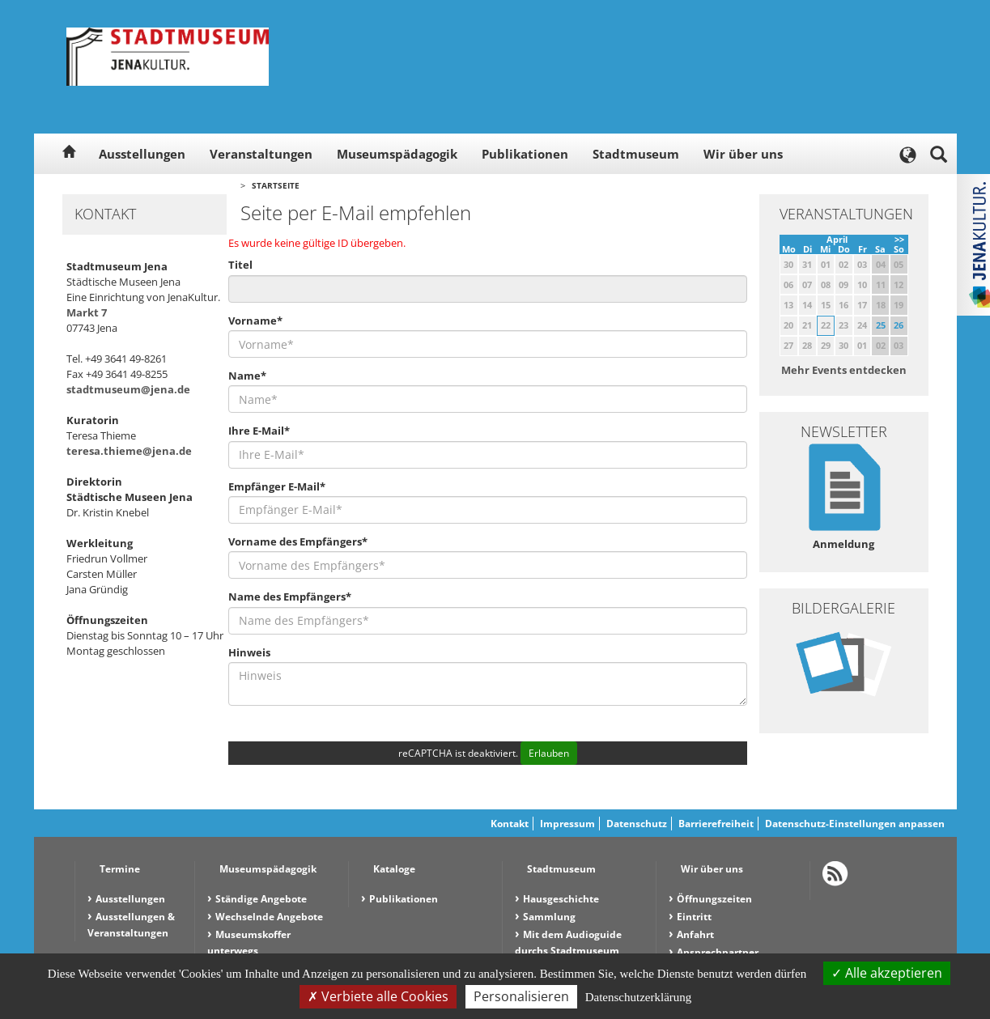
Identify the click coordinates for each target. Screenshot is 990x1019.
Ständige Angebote (261, 899)
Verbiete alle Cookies (378, 996)
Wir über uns (743, 154)
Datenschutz (636, 823)
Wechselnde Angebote (269, 916)
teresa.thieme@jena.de (129, 451)
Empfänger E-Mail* (276, 486)
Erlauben (549, 753)
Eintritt (694, 916)
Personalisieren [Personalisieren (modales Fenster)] (521, 996)
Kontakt (510, 823)
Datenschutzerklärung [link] (638, 997)
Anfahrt (695, 934)
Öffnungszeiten (714, 899)
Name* (247, 375)
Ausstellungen (142, 154)
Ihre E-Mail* (259, 430)
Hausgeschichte (561, 899)
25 (881, 325)
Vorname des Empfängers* (298, 541)
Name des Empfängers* (289, 596)
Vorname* (255, 320)
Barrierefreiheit (716, 823)
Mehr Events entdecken (844, 370)
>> (899, 239)
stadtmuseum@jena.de (128, 389)
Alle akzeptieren (886, 973)
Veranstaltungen (261, 154)
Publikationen (525, 154)
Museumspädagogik (397, 154)
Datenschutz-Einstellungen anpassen (855, 823)
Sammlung (549, 916)
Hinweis (249, 652)
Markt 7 (86, 312)
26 (898, 325)
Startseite (276, 185)
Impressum (567, 823)
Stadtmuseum (636, 154)
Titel (240, 264)
